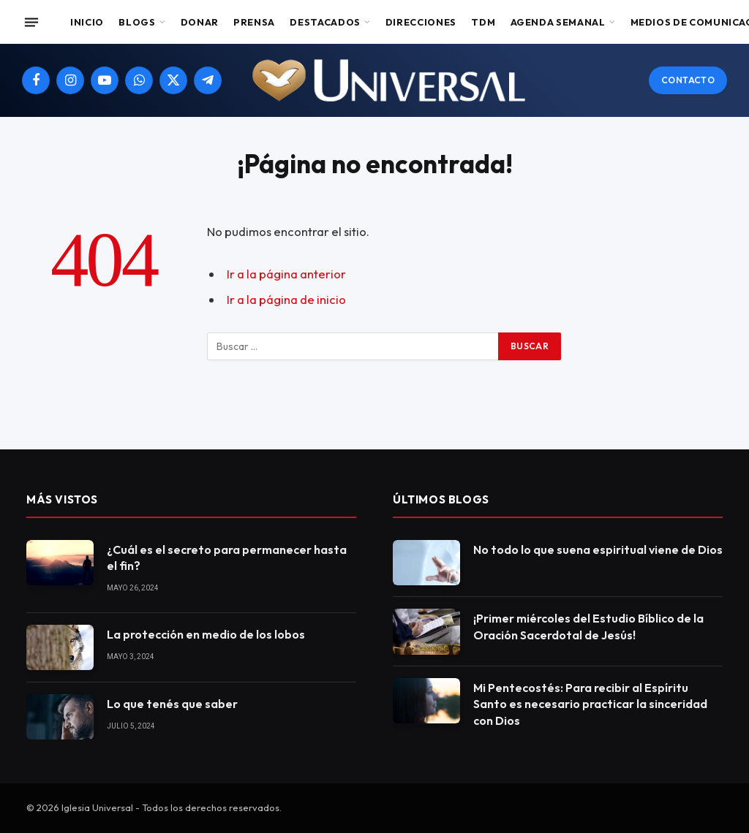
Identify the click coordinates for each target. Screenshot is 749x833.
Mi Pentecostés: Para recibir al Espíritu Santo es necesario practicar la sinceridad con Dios (590, 704)
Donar (200, 22)
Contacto (688, 80)
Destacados (325, 22)
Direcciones (420, 22)
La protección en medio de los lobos (206, 634)
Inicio (87, 22)
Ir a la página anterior (286, 273)
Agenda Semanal (558, 22)
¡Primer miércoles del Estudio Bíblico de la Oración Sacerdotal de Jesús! (588, 626)
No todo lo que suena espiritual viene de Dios (598, 549)
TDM (483, 22)
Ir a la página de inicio (286, 299)
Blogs (136, 22)
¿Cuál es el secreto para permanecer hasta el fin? (227, 558)
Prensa (254, 22)
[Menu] (31, 22)
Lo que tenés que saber (172, 703)
